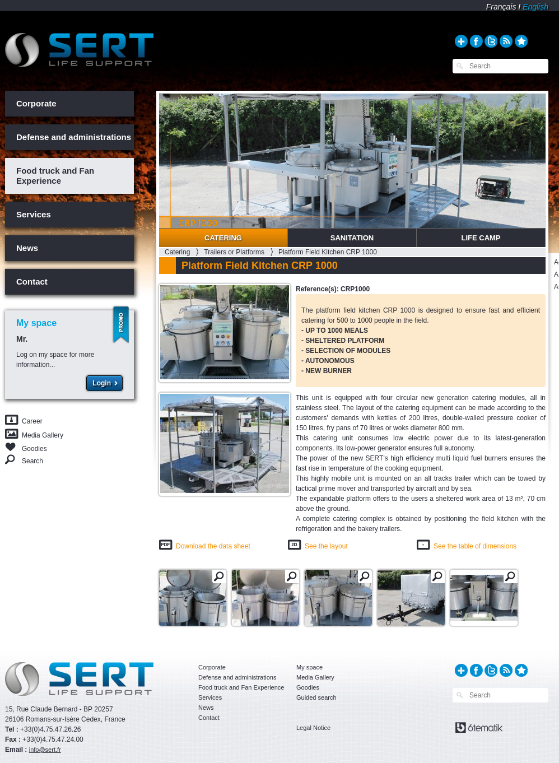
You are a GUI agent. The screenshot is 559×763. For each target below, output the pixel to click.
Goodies (34, 448)
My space (309, 667)
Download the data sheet (213, 546)
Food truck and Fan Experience (55, 175)
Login (101, 383)
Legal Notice (313, 727)
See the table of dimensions (475, 546)
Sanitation (352, 238)
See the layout (326, 546)
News (27, 248)
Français (501, 6)
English (535, 6)
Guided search (316, 697)
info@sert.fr (45, 749)
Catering (223, 238)
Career (32, 421)
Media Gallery (42, 435)
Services (33, 214)
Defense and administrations (73, 137)
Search (32, 460)
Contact (32, 281)
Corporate (36, 103)
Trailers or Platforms (234, 252)
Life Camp (480, 238)
